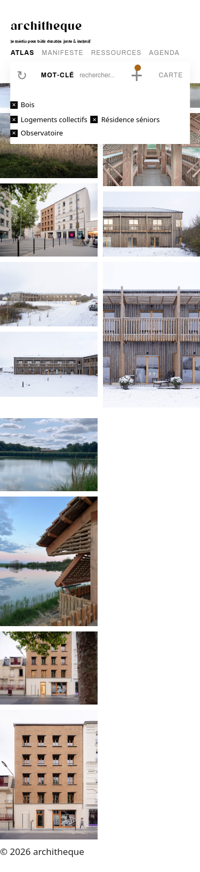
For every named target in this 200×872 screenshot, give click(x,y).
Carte (170, 75)
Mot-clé (57, 75)
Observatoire (42, 133)
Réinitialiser (21, 75)
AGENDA (164, 53)
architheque (46, 25)
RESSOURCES (116, 53)
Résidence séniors (130, 119)
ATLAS (22, 53)
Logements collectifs (54, 119)
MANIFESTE (62, 53)
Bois (28, 104)
